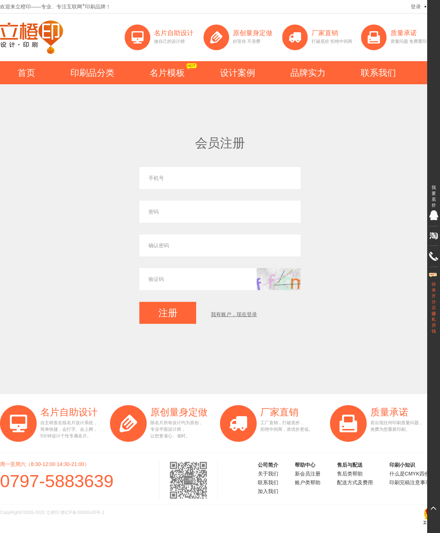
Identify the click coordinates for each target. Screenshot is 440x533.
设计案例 (237, 73)
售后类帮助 (350, 474)
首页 (26, 73)
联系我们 (378, 73)
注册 (167, 312)
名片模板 (167, 73)
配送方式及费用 (355, 482)
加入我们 (268, 491)
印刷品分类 (92, 73)
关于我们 (268, 474)
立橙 (31, 37)
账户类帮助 (307, 482)
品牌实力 (308, 73)
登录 (416, 7)
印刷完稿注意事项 (409, 482)
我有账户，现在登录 (234, 314)
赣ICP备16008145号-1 (82, 512)
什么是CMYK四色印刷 (414, 474)
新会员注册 (307, 474)
